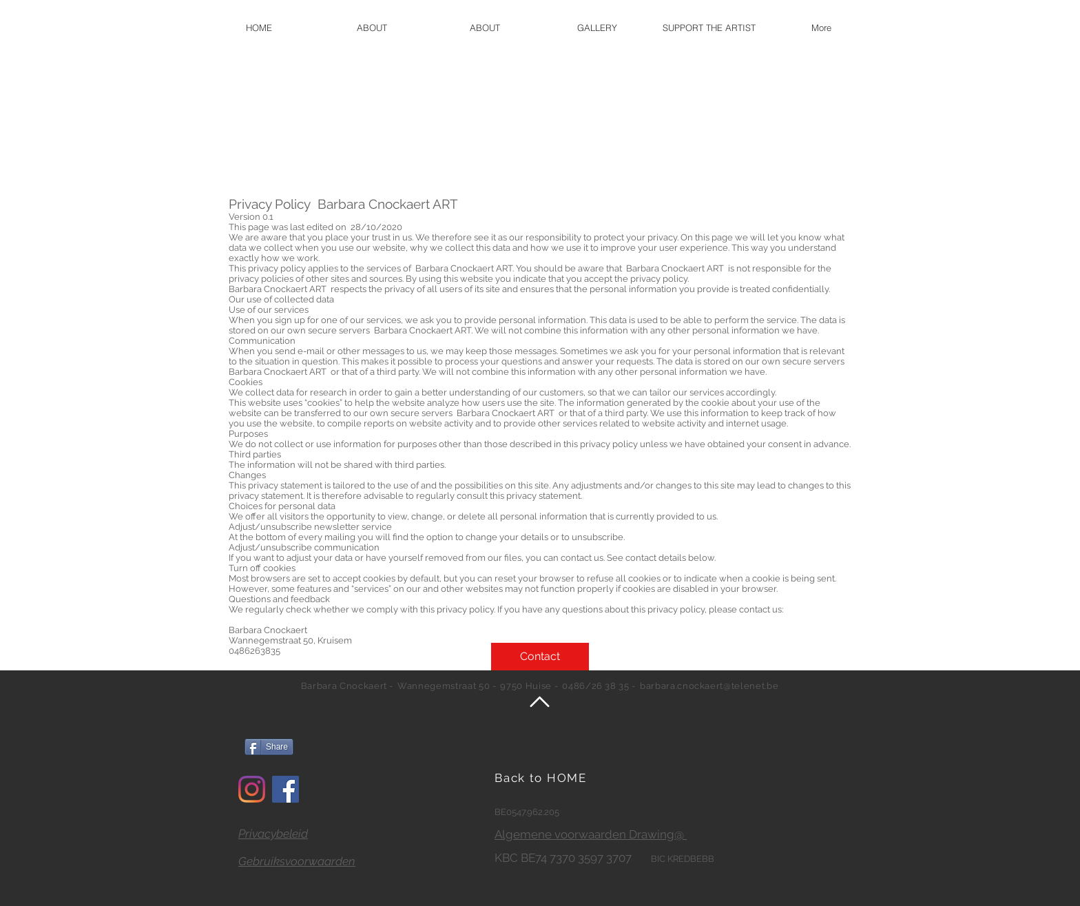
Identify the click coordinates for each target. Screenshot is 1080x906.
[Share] (269, 747)
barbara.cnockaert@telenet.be (709, 686)
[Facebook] (285, 789)
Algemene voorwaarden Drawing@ (591, 834)
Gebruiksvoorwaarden (296, 861)
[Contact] (540, 656)
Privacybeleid (273, 834)
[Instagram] (251, 789)
